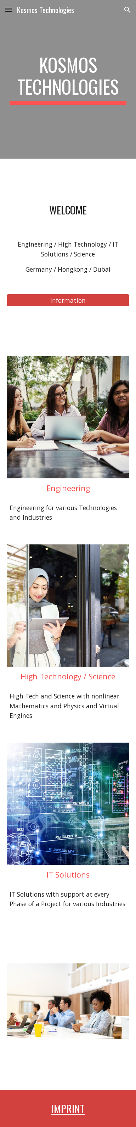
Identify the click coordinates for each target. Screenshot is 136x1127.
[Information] (68, 300)
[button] (8, 9)
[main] (68, 79)
